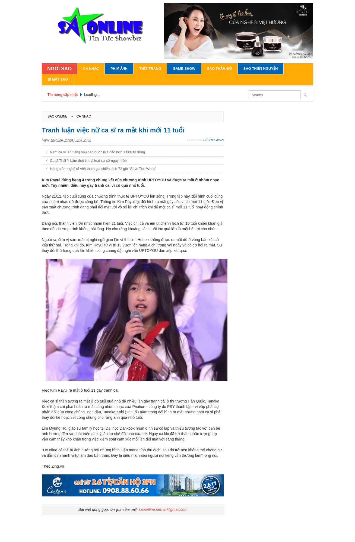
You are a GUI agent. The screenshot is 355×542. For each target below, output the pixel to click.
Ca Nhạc (91, 68)
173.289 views (213, 140)
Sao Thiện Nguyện (260, 68)
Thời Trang (150, 68)
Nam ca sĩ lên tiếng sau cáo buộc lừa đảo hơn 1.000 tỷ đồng (97, 152)
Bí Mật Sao (57, 79)
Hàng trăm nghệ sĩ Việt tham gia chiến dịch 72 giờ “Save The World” (103, 169)
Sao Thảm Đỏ (219, 68)
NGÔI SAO (59, 68)
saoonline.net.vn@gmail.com (163, 509)
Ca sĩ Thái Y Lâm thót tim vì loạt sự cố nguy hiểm (88, 161)
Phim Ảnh (119, 68)
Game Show (184, 68)
